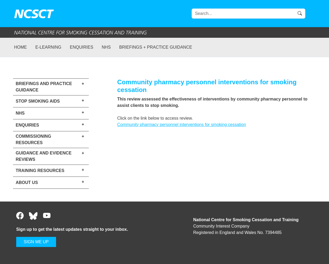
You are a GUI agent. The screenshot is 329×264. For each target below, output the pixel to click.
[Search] (248, 14)
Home (20, 47)
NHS (106, 47)
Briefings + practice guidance (155, 47)
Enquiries (81, 47)
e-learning (48, 47)
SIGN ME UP (36, 242)
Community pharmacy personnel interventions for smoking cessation (181, 124)
